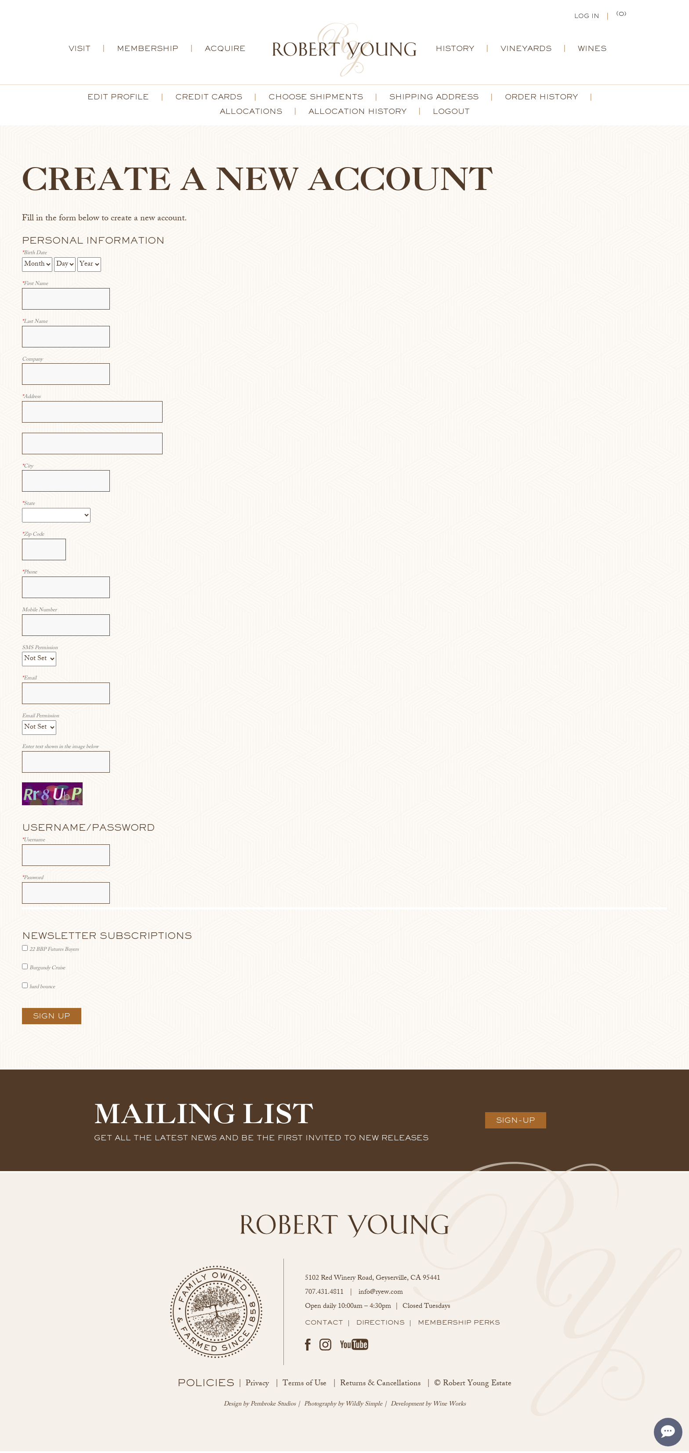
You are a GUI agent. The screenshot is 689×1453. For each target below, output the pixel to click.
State (28, 506)
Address (31, 399)
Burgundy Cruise (47, 970)
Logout (451, 113)
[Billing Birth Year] (89, 266)
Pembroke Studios (273, 1406)
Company (32, 361)
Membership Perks (459, 1324)
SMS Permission (40, 650)
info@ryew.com (381, 1294)
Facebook (308, 1346)
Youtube (354, 1346)
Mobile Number (39, 612)
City (27, 468)
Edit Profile (118, 98)
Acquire (225, 50)
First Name (35, 286)
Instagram (325, 1346)
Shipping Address (434, 98)
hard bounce (42, 989)
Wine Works (449, 1406)
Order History (541, 98)
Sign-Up (515, 1121)
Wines (592, 50)
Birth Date (34, 255)
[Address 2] (92, 445)
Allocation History (357, 113)
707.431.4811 (324, 1294)
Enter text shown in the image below (60, 749)
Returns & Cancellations (380, 1386)
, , (372, 1280)
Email (29, 680)
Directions (380, 1324)
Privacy (257, 1386)
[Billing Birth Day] (65, 266)
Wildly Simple (363, 1406)
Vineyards (525, 50)
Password (32, 880)
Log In (586, 16)
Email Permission (40, 718)
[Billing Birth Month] (37, 266)
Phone (29, 574)
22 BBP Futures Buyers (54, 951)
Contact (324, 1324)
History (454, 50)
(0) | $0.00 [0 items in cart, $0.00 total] (621, 15)
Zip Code (33, 536)
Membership (147, 50)
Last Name (34, 324)
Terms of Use (304, 1386)
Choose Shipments (315, 98)
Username (33, 842)
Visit (80, 50)
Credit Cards (208, 98)
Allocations (251, 113)
